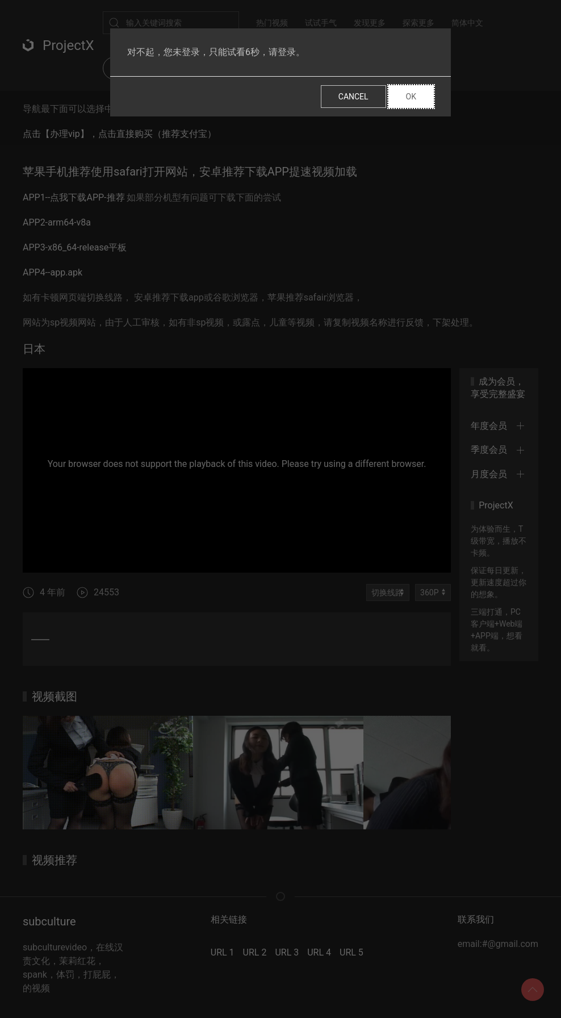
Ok (411, 96)
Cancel (353, 96)
